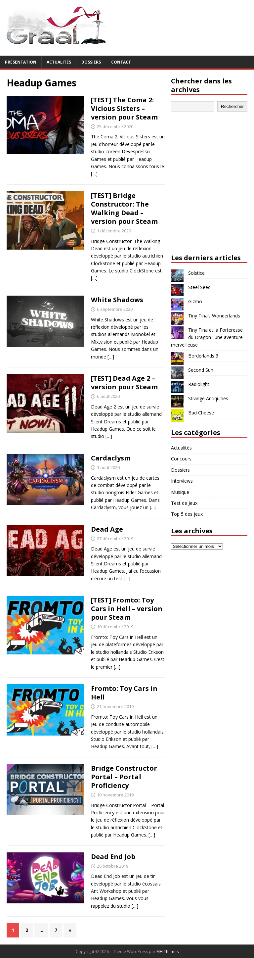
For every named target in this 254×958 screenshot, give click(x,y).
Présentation (20, 62)
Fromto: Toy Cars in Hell (124, 692)
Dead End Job (113, 856)
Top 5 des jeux (187, 514)
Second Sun (200, 370)
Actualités (59, 62)
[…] (94, 173)
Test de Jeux (184, 503)
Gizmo (195, 301)
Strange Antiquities (208, 398)
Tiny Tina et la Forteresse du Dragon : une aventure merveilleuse (207, 337)
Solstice (196, 273)
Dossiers (91, 62)
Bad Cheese (201, 412)
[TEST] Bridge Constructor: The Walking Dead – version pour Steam (124, 208)
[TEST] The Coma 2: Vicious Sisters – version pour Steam (124, 108)
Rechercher (232, 106)
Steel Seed (199, 287)
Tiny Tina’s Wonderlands (214, 315)
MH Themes (167, 951)
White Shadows (117, 299)
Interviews (182, 481)
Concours (181, 458)
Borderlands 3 (203, 356)
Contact (121, 62)
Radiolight (198, 384)
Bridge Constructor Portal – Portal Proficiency (124, 777)
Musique (180, 492)
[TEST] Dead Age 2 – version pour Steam (124, 382)
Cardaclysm (111, 458)
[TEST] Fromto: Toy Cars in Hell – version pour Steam (126, 609)
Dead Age (107, 529)
